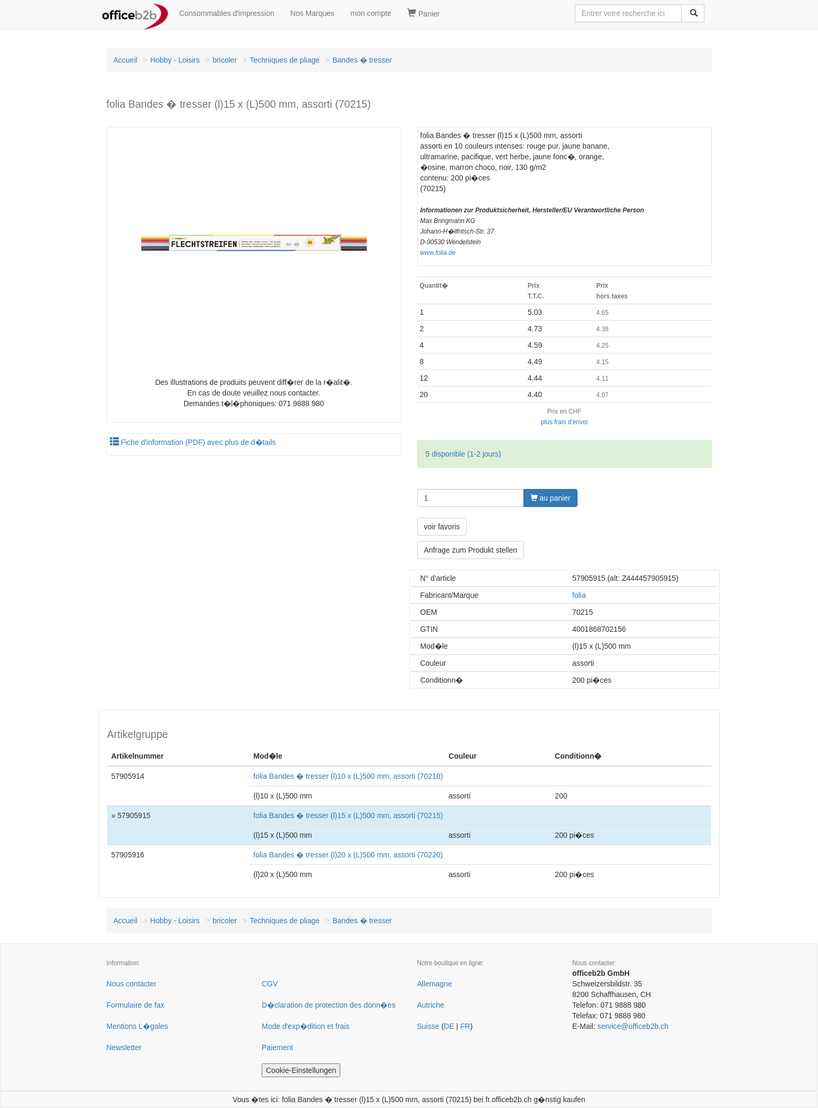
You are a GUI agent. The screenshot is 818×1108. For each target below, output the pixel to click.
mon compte (370, 13)
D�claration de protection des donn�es (328, 1005)
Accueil (125, 60)
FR (465, 1026)
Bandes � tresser (362, 60)
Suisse (428, 1026)
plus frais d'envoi (564, 422)
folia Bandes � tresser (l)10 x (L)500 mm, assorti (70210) (348, 776)
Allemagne (434, 984)
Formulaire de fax (136, 1005)
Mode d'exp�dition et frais (305, 1026)
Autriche (430, 1005)
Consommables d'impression (226, 13)
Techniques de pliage (284, 60)
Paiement (277, 1047)
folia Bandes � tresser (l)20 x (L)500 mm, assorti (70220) (348, 855)
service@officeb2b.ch (632, 1026)
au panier (550, 498)
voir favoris (442, 526)
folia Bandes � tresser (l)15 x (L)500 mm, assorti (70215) (348, 815)
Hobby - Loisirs (175, 60)
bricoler (224, 60)
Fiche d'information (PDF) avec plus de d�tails (193, 442)
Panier (423, 13)
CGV (270, 984)
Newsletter (124, 1047)
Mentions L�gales (137, 1026)
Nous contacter (132, 984)
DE (449, 1026)
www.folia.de (438, 252)
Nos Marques (312, 13)
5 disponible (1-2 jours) (463, 454)
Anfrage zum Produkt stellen (471, 550)
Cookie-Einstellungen (301, 1070)
